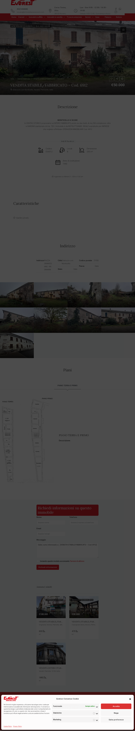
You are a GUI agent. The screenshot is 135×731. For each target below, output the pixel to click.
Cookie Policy (8, 726)
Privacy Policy (17, 726)
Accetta (116, 706)
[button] (130, 699)
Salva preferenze (116, 720)
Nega (116, 713)
